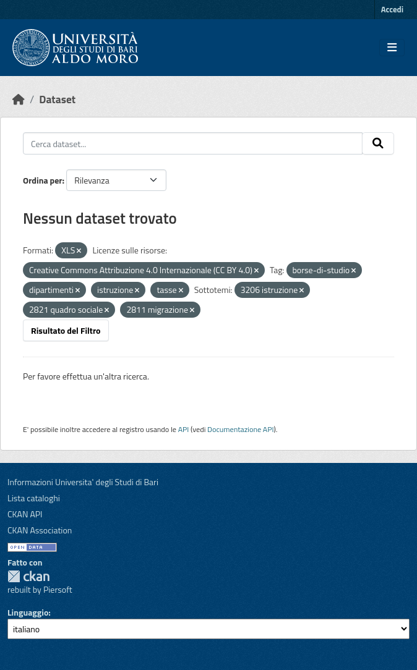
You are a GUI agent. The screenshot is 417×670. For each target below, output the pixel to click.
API (183, 429)
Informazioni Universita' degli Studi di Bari (82, 481)
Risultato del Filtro (66, 330)
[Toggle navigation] (392, 47)
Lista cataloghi (33, 497)
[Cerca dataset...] (193, 143)
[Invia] (378, 143)
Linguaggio (27, 612)
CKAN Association (39, 530)
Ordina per (42, 180)
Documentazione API (240, 429)
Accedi (392, 9)
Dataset (57, 99)
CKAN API (25, 513)
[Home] (18, 99)
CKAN (28, 576)
